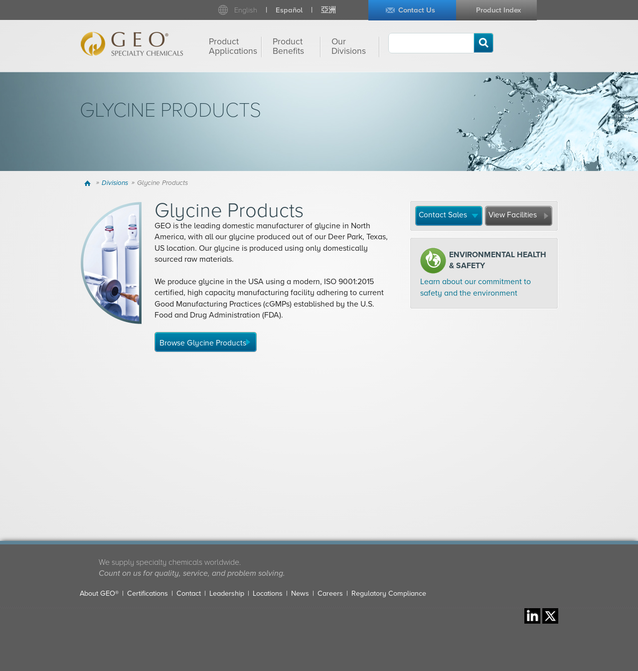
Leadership (226, 593)
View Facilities (512, 214)
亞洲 (328, 10)
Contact (188, 593)
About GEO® (99, 593)
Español (289, 10)
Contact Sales (443, 214)
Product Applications (233, 46)
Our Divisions (348, 46)
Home (89, 183)
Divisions (115, 183)
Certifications (147, 593)
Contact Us (416, 10)
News (300, 593)
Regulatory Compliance (388, 593)
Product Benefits (288, 46)
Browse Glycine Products (203, 342)
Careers (330, 593)
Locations (268, 593)
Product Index (498, 10)
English (245, 10)
